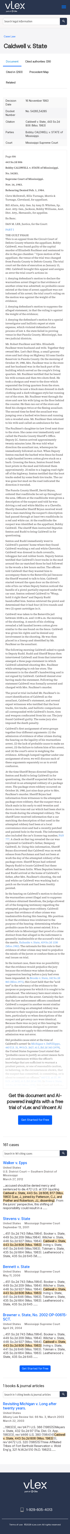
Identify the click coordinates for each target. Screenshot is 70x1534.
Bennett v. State (16, 1267)
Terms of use (16, 1524)
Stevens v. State (16, 1219)
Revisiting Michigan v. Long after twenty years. (30, 1406)
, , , (32, 1045)
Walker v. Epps (15, 1163)
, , (32, 1079)
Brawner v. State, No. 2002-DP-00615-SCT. (35, 1317)
